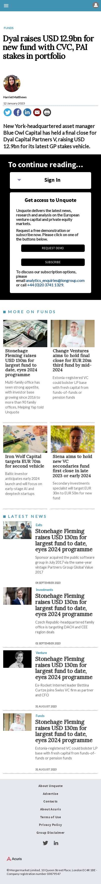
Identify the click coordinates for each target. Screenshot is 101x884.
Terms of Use (50, 817)
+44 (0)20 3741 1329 (45, 284)
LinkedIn (56, 843)
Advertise (50, 793)
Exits (39, 525)
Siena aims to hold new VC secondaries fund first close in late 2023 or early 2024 (72, 466)
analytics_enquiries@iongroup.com (55, 280)
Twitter (45, 843)
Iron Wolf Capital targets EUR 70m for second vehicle (24, 461)
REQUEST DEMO (53, 248)
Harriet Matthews (15, 97)
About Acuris (50, 809)
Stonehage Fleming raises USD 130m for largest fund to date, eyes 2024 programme (21, 362)
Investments (44, 590)
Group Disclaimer (50, 832)
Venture (41, 653)
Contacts (50, 801)
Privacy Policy (50, 824)
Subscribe (53, 262)
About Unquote (50, 786)
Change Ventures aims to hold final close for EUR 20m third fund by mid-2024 (72, 360)
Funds (8, 28)
